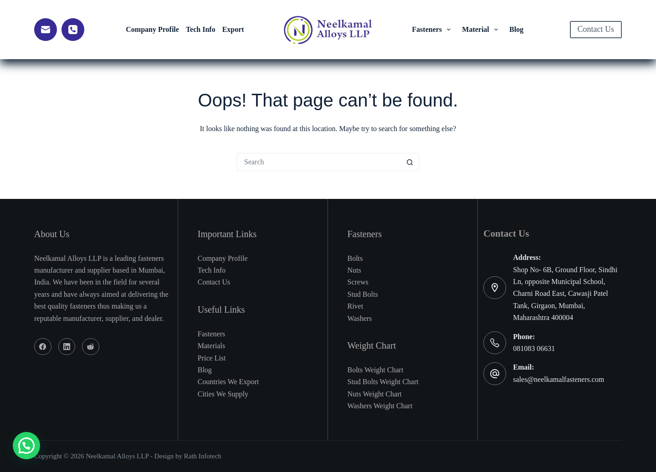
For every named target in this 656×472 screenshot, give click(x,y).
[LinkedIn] (67, 346)
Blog (205, 370)
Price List (212, 358)
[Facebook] (42, 346)
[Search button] (410, 162)
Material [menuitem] (481, 29)
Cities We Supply (223, 394)
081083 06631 (534, 348)
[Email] (45, 29)
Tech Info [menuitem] (200, 29)
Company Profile (223, 258)
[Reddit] (90, 346)
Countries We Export (228, 382)
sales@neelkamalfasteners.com (558, 379)
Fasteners (211, 334)
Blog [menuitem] (516, 29)
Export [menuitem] (233, 29)
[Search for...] (319, 162)
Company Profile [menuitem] (152, 29)
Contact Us (596, 29)
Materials (211, 346)
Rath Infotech (202, 456)
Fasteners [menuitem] (433, 29)
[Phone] (73, 29)
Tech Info (212, 270)
